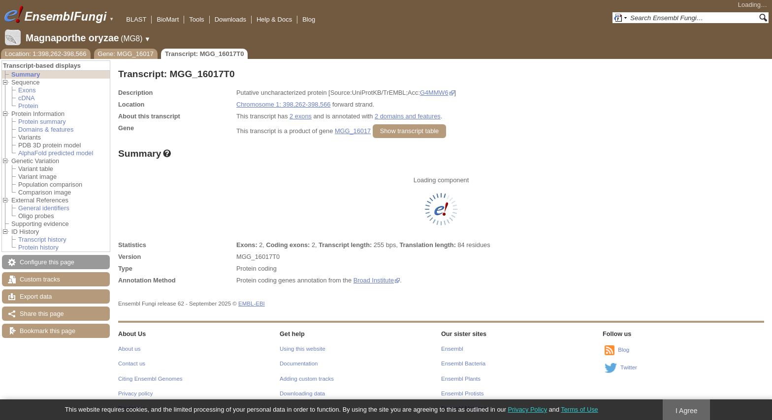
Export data (36, 296)
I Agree (687, 411)
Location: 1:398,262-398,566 (46, 53)
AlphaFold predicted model (55, 153)
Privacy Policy (527, 409)
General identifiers (43, 208)
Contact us (131, 363)
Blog (308, 19)
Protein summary (42, 121)
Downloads (230, 19)
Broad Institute (374, 280)
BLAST (136, 19)
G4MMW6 (434, 92)
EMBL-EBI (251, 304)
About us (129, 349)
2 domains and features (408, 116)
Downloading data (302, 393)
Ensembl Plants (461, 379)
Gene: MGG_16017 (126, 53)
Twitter (628, 367)
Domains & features (45, 129)
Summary (25, 74)
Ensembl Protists (462, 393)
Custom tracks (40, 279)
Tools (196, 19)
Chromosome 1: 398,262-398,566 (283, 104)
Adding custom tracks (307, 379)
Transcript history (42, 239)
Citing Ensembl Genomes (150, 379)
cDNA (26, 98)
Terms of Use (579, 409)
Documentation (299, 363)
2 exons (301, 116)
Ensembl (452, 349)
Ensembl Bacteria (463, 363)
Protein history (38, 247)
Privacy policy (135, 393)
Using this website (302, 349)
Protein (28, 106)
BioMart (168, 19)
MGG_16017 (353, 131)
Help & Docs (274, 19)
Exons (27, 90)
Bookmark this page (47, 331)
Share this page (42, 313)
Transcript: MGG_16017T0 (204, 53)
